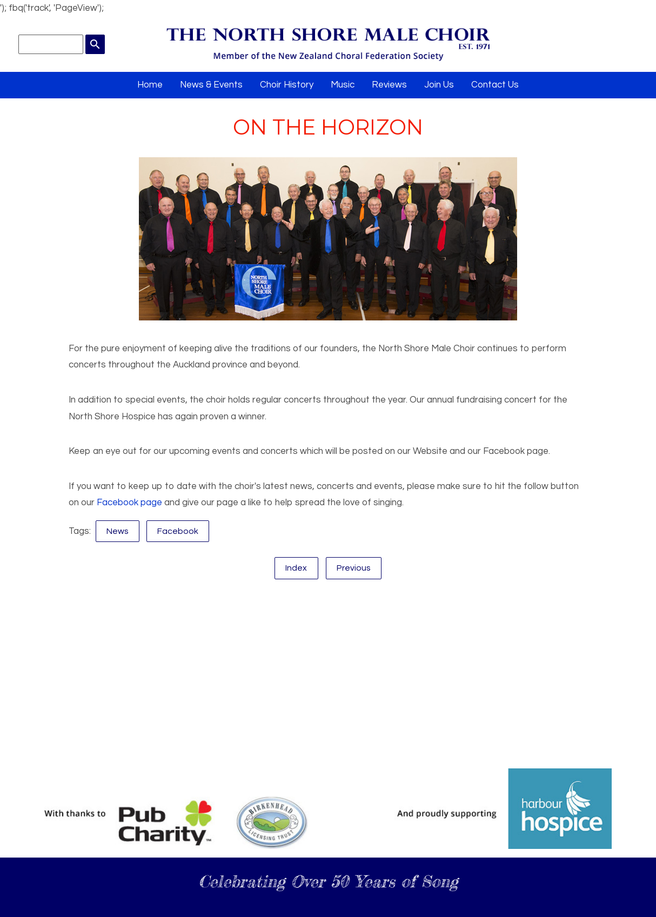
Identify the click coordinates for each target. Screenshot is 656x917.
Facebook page (129, 502)
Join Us (439, 85)
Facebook (177, 531)
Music (342, 85)
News (117, 531)
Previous (354, 568)
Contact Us (495, 85)
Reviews (389, 85)
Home (150, 85)
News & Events (211, 85)
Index (296, 568)
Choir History (286, 85)
